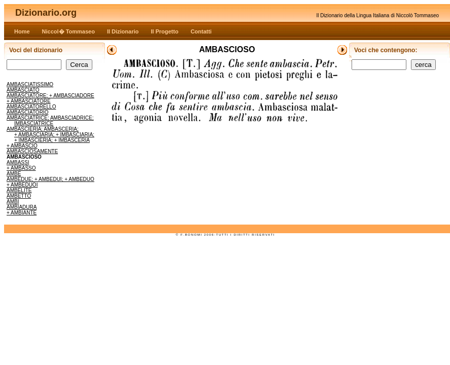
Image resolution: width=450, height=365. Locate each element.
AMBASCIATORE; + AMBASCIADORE (50, 95)
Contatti (201, 31)
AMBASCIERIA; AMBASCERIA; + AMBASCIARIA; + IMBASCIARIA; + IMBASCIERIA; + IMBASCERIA (50, 134)
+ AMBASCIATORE (29, 101)
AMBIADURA (22, 207)
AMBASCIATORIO (27, 112)
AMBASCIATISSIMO (30, 84)
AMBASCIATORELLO (31, 107)
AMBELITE (19, 190)
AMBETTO (19, 196)
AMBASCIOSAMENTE (32, 151)
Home (22, 31)
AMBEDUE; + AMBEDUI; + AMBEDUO (50, 179)
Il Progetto (164, 31)
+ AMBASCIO (22, 146)
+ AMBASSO (21, 168)
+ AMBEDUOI (22, 185)
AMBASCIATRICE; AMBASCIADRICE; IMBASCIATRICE (50, 120)
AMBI (13, 201)
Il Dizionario (123, 31)
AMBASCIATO (23, 90)
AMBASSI (18, 162)
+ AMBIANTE (22, 212)
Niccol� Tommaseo (68, 31)
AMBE (14, 173)
